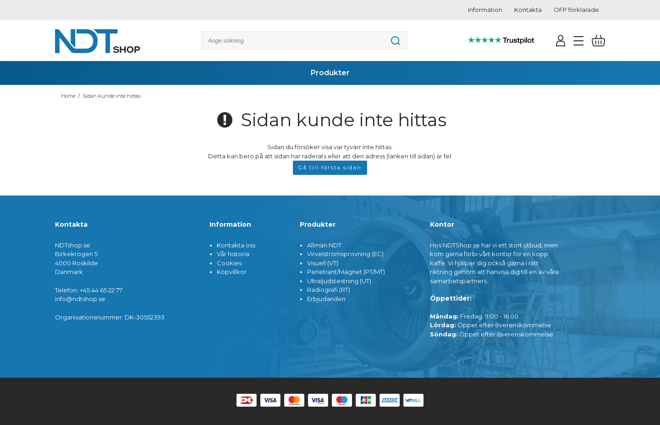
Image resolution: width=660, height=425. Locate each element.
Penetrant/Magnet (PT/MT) (346, 271)
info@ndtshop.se (80, 298)
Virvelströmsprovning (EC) (345, 253)
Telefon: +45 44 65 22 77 (88, 290)
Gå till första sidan (330, 167)
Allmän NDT (324, 245)
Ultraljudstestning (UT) (339, 281)
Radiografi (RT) (328, 289)
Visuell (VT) (322, 263)
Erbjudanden (326, 298)
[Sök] (304, 40)
